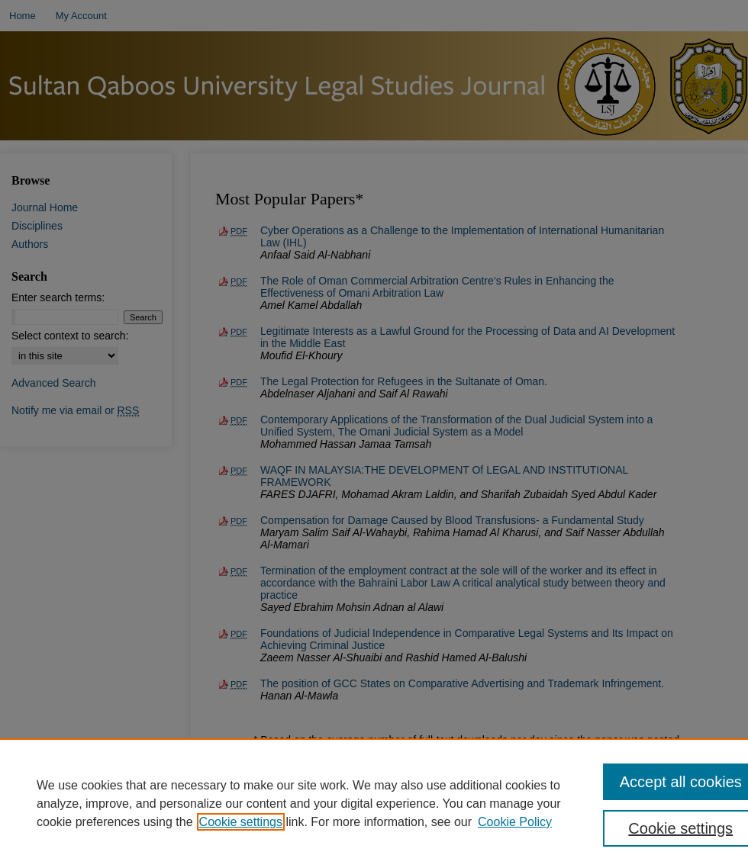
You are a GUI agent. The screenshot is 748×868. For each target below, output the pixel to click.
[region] (374, 803)
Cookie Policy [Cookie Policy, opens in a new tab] (515, 821)
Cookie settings (240, 821)
